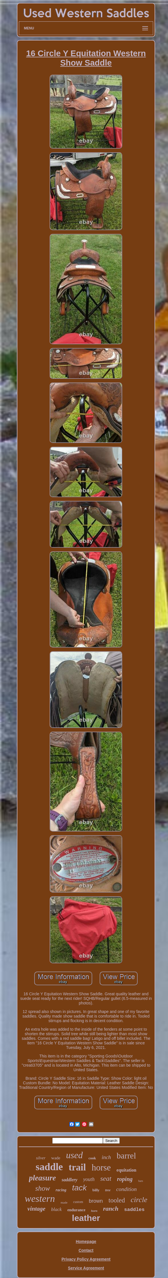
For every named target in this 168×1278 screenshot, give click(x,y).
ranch (111, 1208)
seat (105, 1178)
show (42, 1188)
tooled (117, 1200)
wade (55, 1158)
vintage (36, 1208)
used (74, 1155)
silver (40, 1158)
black (56, 1209)
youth (89, 1179)
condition (126, 1189)
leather (86, 1218)
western (40, 1198)
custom (78, 1202)
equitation (126, 1170)
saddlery (69, 1179)
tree (108, 1190)
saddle (49, 1166)
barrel (126, 1155)
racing (61, 1190)
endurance (76, 1210)
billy (96, 1190)
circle (139, 1200)
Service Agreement (86, 1268)
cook (92, 1158)
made (64, 1202)
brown (96, 1201)
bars (140, 1180)
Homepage (86, 1241)
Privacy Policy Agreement (85, 1259)
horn (94, 1210)
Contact (86, 1250)
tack (79, 1187)
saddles (134, 1209)
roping (125, 1179)
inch (106, 1157)
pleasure (42, 1178)
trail (77, 1167)
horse (101, 1167)
